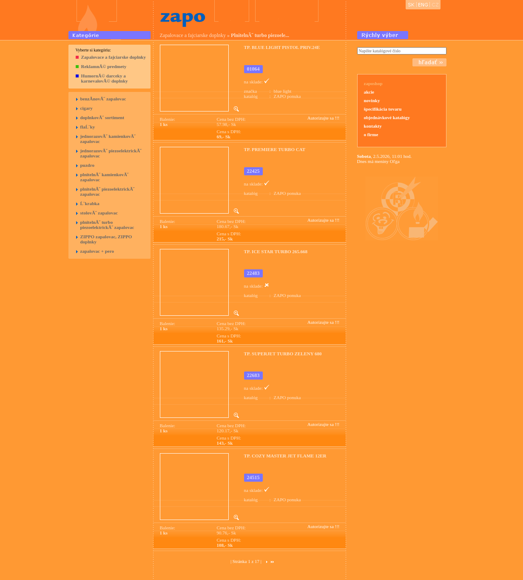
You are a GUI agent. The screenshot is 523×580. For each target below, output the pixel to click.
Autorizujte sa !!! (323, 117)
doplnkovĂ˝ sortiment (102, 117)
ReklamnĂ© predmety (104, 66)
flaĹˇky (87, 126)
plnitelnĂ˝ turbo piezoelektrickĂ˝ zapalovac (107, 225)
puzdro (87, 165)
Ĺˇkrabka (89, 203)
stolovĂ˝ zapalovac (99, 212)
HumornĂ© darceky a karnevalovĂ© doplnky (104, 78)
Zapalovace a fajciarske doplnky (113, 57)
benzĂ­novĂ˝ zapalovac (103, 98)
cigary (86, 108)
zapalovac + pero (97, 251)
